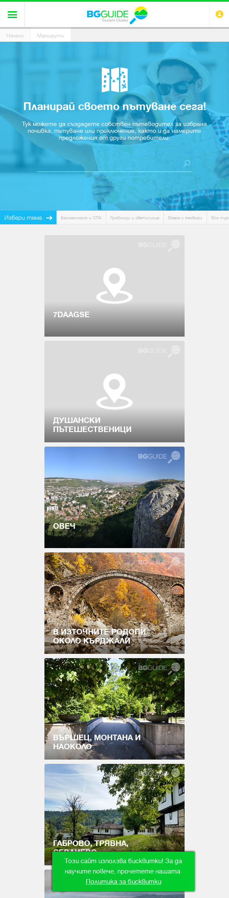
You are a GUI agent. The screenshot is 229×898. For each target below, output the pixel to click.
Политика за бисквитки (123, 882)
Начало (15, 36)
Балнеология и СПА (81, 217)
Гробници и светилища (134, 217)
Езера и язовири (185, 217)
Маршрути (50, 36)
